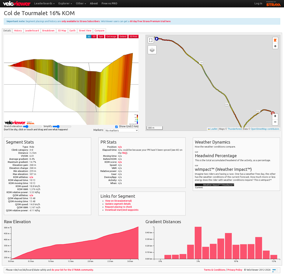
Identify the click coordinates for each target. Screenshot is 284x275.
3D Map (62, 30)
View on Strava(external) (118, 201)
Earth (72, 30)
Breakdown (48, 30)
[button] (157, 39)
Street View (85, 30)
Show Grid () (126, 126)
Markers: (98, 129)
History (18, 30)
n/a (31, 177)
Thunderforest (235, 129)
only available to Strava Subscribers (80, 21)
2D (94, 36)
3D (89, 36)
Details (7, 30)
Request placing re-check (118, 207)
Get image (111, 36)
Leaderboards (44, 3)
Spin (101, 36)
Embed (123, 36)
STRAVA (273, 3)
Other (81, 3)
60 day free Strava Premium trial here (150, 21)
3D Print (133, 36)
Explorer (65, 3)
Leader (32, 30)
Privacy (234, 270)
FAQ (124, 153)
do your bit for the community (72, 270)
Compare (99, 30)
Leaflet (212, 129)
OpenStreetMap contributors (265, 129)
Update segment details (118, 204)
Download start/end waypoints (121, 210)
